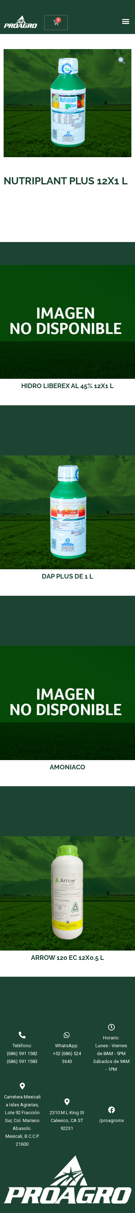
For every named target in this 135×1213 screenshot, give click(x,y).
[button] (125, 21)
